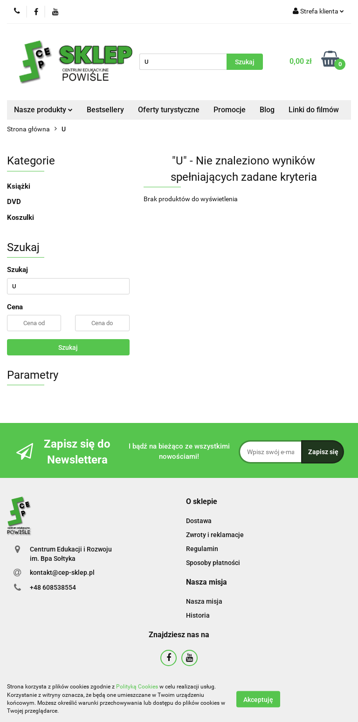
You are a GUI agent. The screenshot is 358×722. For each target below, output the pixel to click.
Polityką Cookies (137, 686)
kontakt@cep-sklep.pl (62, 572)
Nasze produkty (43, 109)
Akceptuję (258, 699)
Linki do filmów (314, 109)
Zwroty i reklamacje (215, 534)
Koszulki (20, 217)
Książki (18, 186)
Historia (198, 615)
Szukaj (68, 347)
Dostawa (199, 520)
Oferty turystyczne (169, 109)
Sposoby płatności (213, 562)
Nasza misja (204, 601)
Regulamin (202, 548)
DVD (14, 202)
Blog (267, 109)
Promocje (229, 109)
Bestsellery (105, 109)
